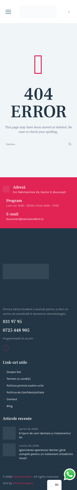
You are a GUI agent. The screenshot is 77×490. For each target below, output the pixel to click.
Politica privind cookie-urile (25, 385)
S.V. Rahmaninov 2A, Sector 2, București (39, 192)
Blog (10, 406)
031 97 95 (12, 322)
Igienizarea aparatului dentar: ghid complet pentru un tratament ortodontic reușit (46, 454)
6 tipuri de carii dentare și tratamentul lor (45, 435)
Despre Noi (14, 372)
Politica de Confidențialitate (25, 392)
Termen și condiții (19, 378)
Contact (12, 399)
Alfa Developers (23, 483)
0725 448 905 (16, 330)
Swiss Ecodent (23, 476)
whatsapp (70, 471)
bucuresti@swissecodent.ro (25, 219)
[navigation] (54, 485)
